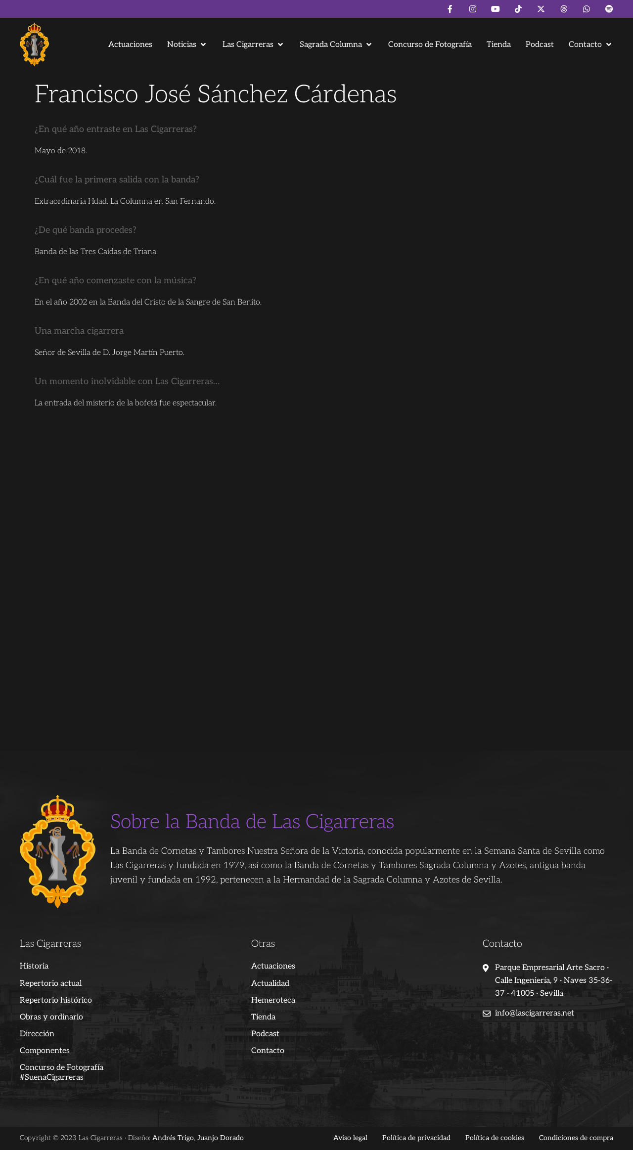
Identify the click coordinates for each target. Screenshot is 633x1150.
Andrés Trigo (173, 1138)
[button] (187, 45)
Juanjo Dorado (220, 1138)
